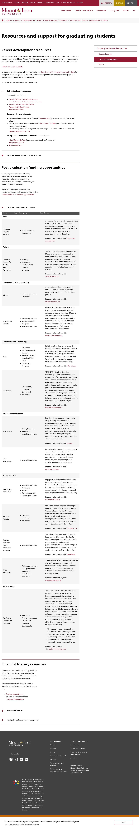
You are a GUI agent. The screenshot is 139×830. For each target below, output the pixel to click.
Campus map (75, 745)
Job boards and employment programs (24, 155)
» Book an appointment (12, 67)
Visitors (80, 3)
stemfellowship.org (53, 580)
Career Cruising (45, 118)
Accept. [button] (123, 822)
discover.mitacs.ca (52, 302)
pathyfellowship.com (57, 649)
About (126, 11)
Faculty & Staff (52, 3)
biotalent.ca (72, 528)
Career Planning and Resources (55, 20)
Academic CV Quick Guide (19, 107)
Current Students (20, 3)
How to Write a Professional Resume (23, 99)
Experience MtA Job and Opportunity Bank (58, 72)
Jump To (130, 3)
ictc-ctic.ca (71, 366)
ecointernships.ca (52, 469)
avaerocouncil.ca (52, 276)
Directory (108, 3)
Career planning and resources (112, 48)
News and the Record (58, 756)
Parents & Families (37, 3)
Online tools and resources (19, 91)
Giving (120, 3)
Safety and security (77, 748)
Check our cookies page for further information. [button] (22, 825)
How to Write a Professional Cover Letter (25, 102)
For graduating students (108, 59)
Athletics (53, 745)
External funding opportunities (21, 207)
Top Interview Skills (16, 110)
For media (53, 759)
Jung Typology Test (16, 143)
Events (101, 65)
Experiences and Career (32, 20)
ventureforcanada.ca (53, 336)
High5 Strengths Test (17, 140)
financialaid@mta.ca (16, 699)
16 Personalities (15, 145)
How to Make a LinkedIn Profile (21, 104)
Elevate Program (105, 54)
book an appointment (25, 195)
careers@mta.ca (8, 195)
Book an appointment (14, 694)
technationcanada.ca (53, 408)
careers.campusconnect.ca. (19, 131)
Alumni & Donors (68, 3)
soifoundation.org (52, 500)
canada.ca (71, 554)
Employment (54, 748)
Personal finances (15, 710)
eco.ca (69, 443)
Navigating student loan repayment (22, 720)
